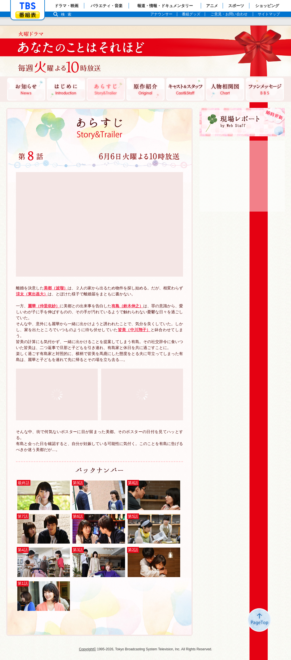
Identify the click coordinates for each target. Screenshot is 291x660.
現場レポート (242, 122)
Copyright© (87, 649)
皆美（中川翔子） (134, 329)
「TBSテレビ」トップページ (27, 6)
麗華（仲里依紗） (44, 306)
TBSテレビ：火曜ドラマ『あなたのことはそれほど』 (76, 51)
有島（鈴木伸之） (127, 306)
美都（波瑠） (56, 288)
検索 (67, 14)
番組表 (27, 14)
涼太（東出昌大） (32, 294)
